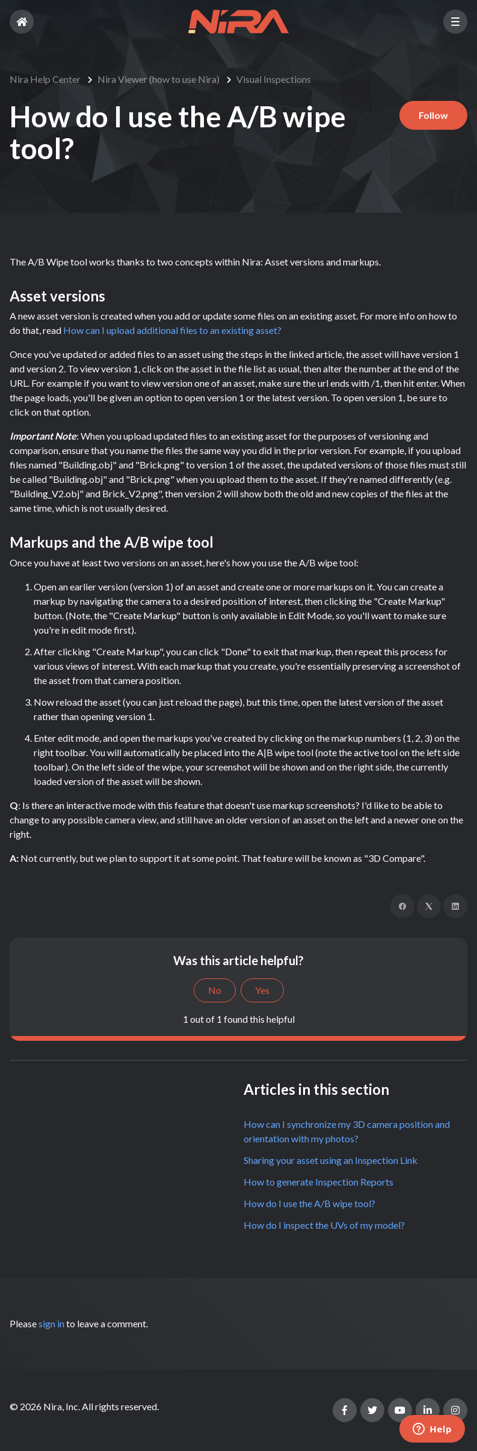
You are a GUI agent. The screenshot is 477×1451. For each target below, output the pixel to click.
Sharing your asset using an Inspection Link (330, 1160)
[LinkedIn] (455, 906)
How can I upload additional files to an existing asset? (172, 330)
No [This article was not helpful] (214, 990)
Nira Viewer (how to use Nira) (158, 79)
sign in (51, 1323)
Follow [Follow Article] (433, 115)
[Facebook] (402, 906)
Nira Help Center (45, 79)
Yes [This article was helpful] (262, 990)
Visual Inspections (273, 79)
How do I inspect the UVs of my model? (324, 1225)
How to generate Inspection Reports (318, 1181)
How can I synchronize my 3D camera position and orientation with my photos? (347, 1131)
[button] (455, 22)
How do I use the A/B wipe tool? (309, 1203)
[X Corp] (429, 906)
